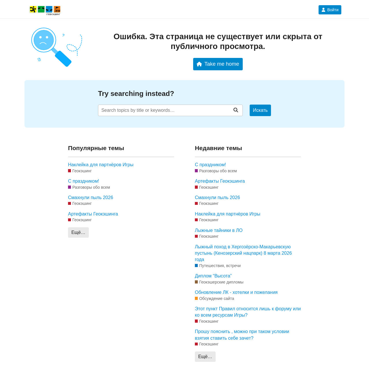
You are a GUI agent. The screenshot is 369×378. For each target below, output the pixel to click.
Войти (329, 9)
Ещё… (78, 232)
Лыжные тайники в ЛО (218, 230)
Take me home (218, 64)
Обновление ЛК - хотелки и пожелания (236, 292)
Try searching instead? (136, 93)
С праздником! (83, 181)
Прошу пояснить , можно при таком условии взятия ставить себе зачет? (242, 334)
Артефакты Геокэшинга (93, 213)
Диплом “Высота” (213, 275)
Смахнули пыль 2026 (90, 197)
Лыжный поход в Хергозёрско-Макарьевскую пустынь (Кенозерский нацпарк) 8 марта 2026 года (243, 253)
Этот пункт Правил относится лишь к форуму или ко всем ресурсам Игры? (248, 311)
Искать (260, 110)
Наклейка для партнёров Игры (100, 164)
